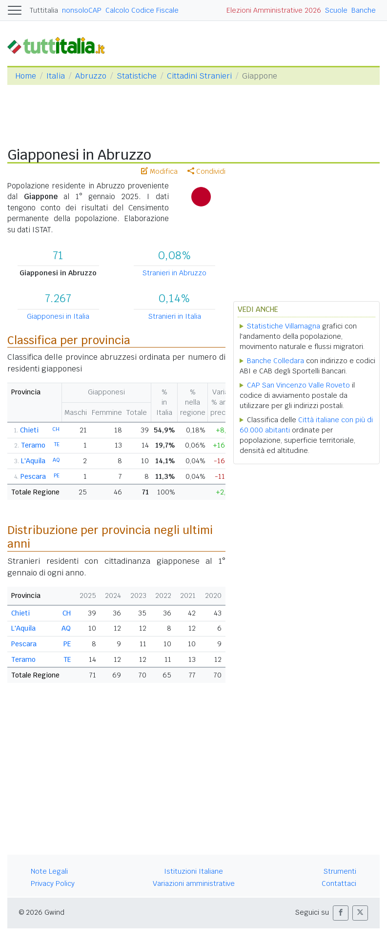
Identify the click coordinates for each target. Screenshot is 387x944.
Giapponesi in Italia (58, 316)
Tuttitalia (44, 10)
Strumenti (340, 871)
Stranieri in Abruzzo (174, 272)
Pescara (33, 476)
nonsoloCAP (82, 10)
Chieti (29, 430)
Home (25, 76)
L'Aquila (33, 460)
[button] (340, 913)
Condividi (206, 171)
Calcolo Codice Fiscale (142, 10)
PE (57, 475)
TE (57, 444)
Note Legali (49, 871)
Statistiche (137, 76)
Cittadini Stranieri (199, 76)
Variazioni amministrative (194, 883)
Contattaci (339, 883)
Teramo (33, 445)
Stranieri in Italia (174, 316)
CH (56, 429)
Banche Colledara (275, 360)
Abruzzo (90, 76)
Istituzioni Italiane (193, 871)
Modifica (159, 171)
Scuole (336, 10)
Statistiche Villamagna (283, 326)
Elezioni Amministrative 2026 (273, 10)
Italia (55, 76)
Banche (363, 10)
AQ (56, 459)
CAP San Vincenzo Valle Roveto (298, 385)
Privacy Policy (53, 883)
